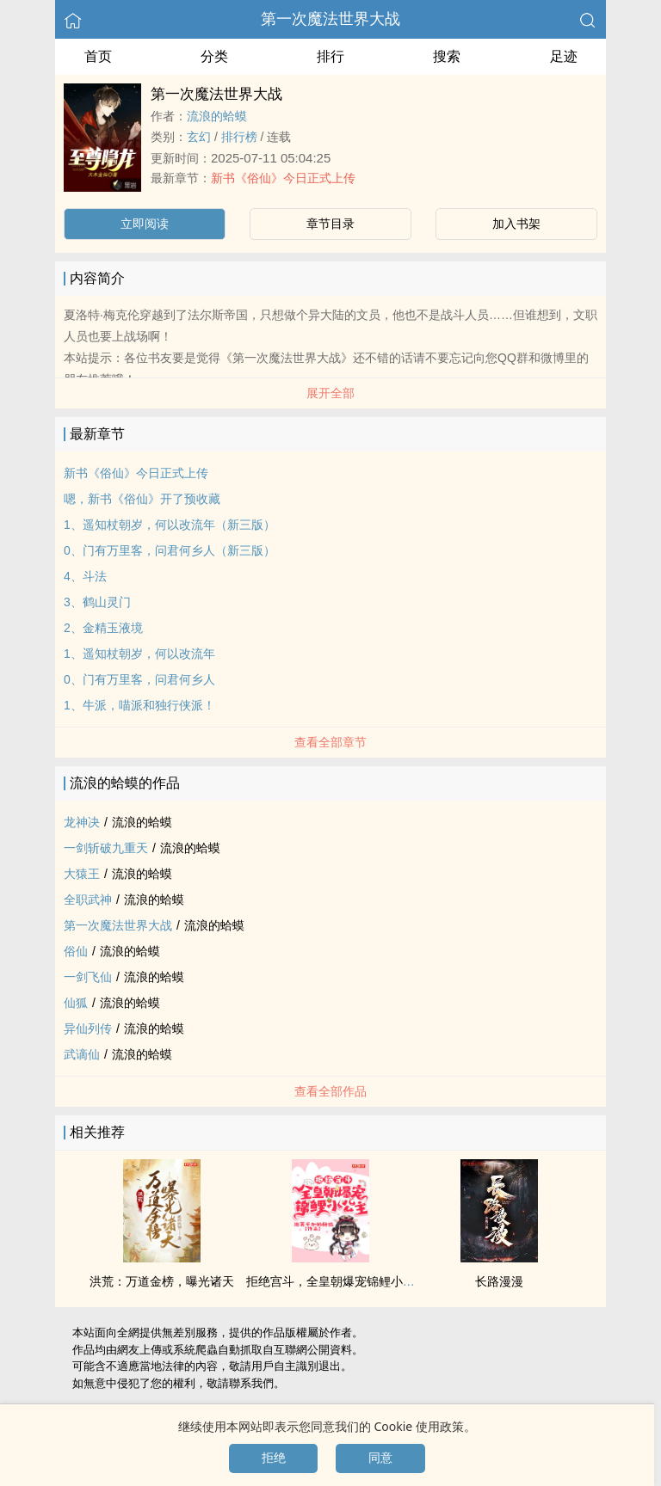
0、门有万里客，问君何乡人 (139, 679)
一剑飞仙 (88, 977)
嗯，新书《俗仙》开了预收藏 (142, 499)
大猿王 (82, 874)
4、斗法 (85, 576)
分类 (214, 56)
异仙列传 (88, 1028)
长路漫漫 (499, 1281)
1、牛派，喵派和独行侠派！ (139, 705)
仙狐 (76, 1003)
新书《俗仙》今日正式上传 (283, 178)
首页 (98, 56)
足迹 (564, 56)
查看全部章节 (330, 742)
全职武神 (88, 899)
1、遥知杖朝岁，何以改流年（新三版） (169, 524)
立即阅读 (144, 223)
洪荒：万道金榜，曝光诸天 (162, 1281)
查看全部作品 (330, 1091)
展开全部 (330, 393)
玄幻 (199, 137)
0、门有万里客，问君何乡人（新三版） (169, 550)
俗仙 (76, 951)
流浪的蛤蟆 (217, 116)
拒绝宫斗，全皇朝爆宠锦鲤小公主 (336, 1281)
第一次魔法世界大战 (330, 19)
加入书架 (516, 223)
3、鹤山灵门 (97, 602)
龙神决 (82, 822)
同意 (380, 1458)
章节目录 (330, 223)
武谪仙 (82, 1054)
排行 (330, 56)
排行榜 (239, 137)
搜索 (446, 56)
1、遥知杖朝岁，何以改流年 (139, 653)
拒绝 (274, 1458)
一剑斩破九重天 (106, 848)
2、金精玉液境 (103, 628)
